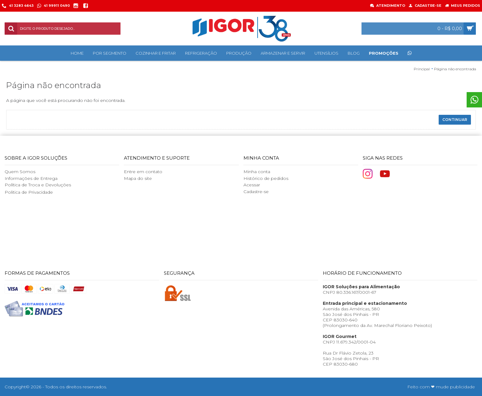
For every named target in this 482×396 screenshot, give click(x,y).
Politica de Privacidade (29, 192)
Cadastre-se (256, 191)
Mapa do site (138, 178)
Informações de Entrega (31, 178)
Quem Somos (20, 171)
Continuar (454, 119)
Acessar (251, 185)
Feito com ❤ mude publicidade (441, 387)
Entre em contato (143, 171)
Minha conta (256, 171)
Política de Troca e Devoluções (38, 185)
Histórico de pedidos (265, 178)
